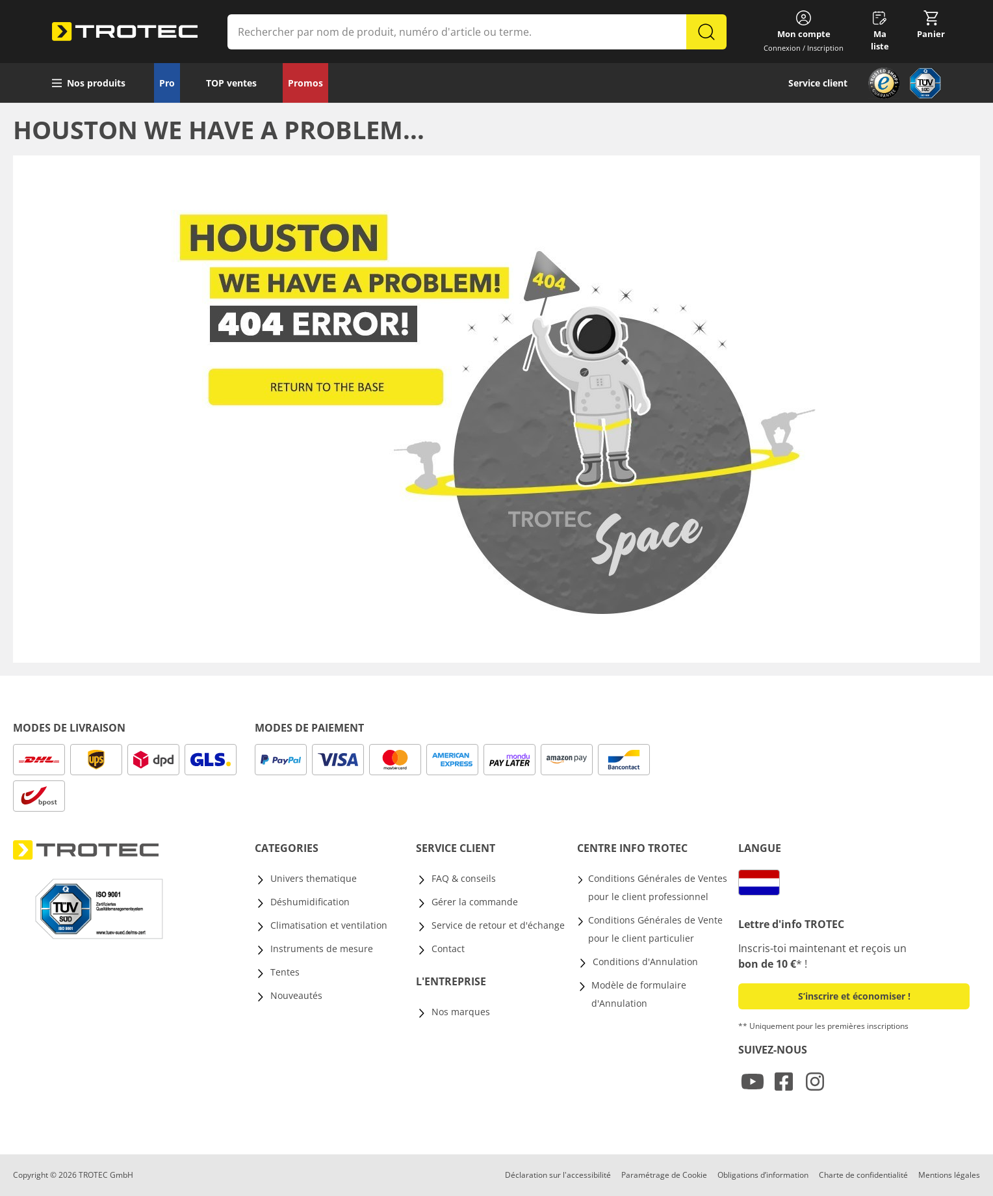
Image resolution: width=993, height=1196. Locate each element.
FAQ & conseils (464, 878)
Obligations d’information (762, 1174)
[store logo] (125, 32)
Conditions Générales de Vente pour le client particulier (655, 929)
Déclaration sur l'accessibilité (558, 1174)
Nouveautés (296, 995)
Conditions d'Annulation (645, 961)
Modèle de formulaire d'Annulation (638, 994)
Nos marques (461, 1011)
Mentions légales (949, 1174)
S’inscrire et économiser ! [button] (854, 996)
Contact (448, 948)
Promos (305, 83)
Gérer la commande (475, 902)
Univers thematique (313, 878)
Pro (167, 83)
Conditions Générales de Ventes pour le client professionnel (657, 887)
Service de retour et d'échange (498, 925)
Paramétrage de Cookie (664, 1174)
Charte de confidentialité (863, 1174)
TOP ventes (231, 83)
